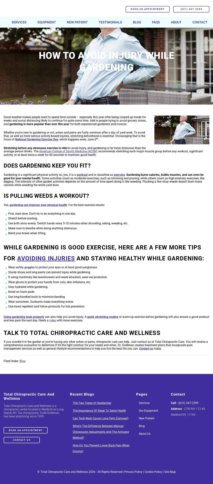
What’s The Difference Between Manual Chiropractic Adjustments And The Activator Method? (101, 432)
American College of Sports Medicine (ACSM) (68, 151)
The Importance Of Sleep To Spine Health (99, 410)
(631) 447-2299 (191, 9)
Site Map (170, 472)
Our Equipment (148, 410)
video (52, 320)
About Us (145, 433)
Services (144, 403)
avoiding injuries (46, 258)
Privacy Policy (133, 472)
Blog (22, 361)
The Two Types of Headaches (92, 403)
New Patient (146, 418)
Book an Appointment (147, 9)
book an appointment (25, 430)
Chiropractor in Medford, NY (31, 9)
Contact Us (21, 440)
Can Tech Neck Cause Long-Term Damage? (101, 418)
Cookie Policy (153, 472)
